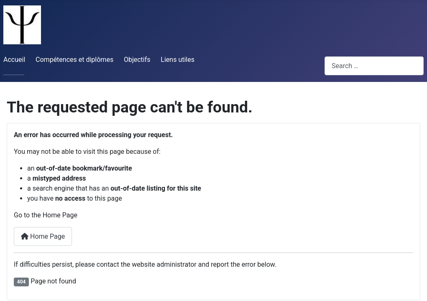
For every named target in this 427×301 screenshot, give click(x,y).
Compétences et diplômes (74, 60)
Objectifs (137, 60)
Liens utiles (177, 60)
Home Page (43, 236)
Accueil (14, 60)
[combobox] (374, 65)
